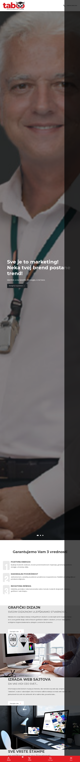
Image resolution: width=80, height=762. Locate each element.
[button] (37, 535)
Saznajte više (15, 631)
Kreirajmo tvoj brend (17, 286)
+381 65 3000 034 (71, 5)
